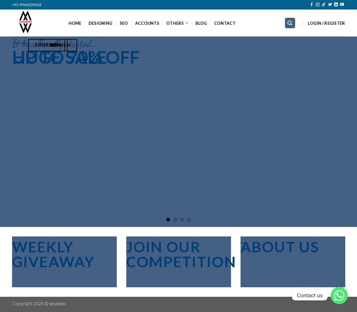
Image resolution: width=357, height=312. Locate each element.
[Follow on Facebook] (312, 5)
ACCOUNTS (147, 23)
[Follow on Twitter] (330, 5)
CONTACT (224, 23)
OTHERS (177, 23)
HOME (75, 23)
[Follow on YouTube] (342, 5)
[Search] (290, 23)
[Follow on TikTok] (324, 5)
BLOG (201, 23)
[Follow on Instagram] (318, 5)
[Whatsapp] (339, 295)
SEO (124, 23)
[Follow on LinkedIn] (336, 5)
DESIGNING (100, 23)
